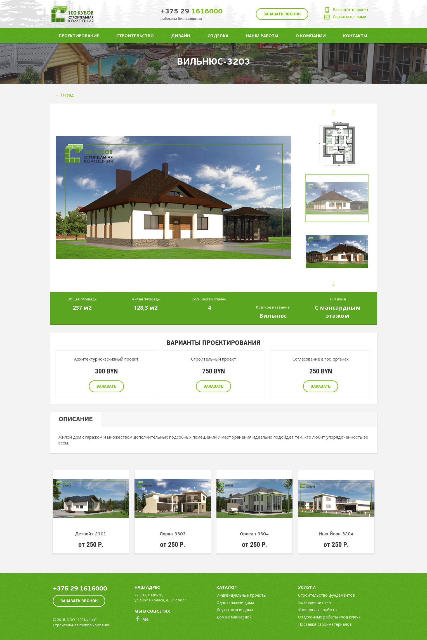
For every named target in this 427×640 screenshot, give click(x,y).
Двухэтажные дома (234, 609)
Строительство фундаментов (326, 595)
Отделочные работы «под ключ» (329, 617)
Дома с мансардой (234, 617)
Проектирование (79, 35)
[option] (173, 197)
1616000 (192, 11)
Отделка (217, 35)
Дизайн (180, 35)
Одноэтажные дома (235, 602)
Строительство (135, 35)
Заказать (106, 386)
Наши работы (262, 35)
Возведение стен (314, 602)
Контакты (355, 35)
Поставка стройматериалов (325, 624)
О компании (311, 35)
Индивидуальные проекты (241, 595)
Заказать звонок (282, 14)
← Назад (65, 95)
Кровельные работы (317, 609)
